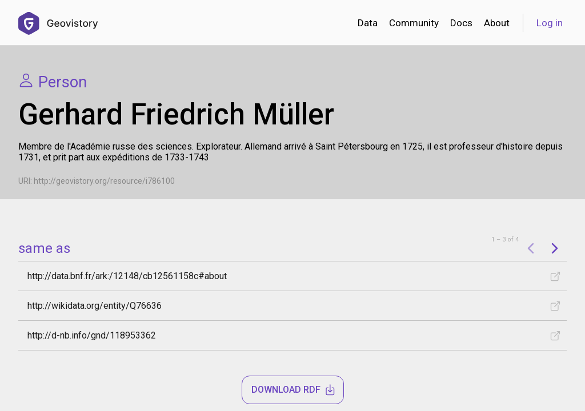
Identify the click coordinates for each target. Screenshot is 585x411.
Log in (549, 23)
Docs (461, 23)
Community (414, 23)
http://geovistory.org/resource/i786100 (104, 181)
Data (368, 23)
